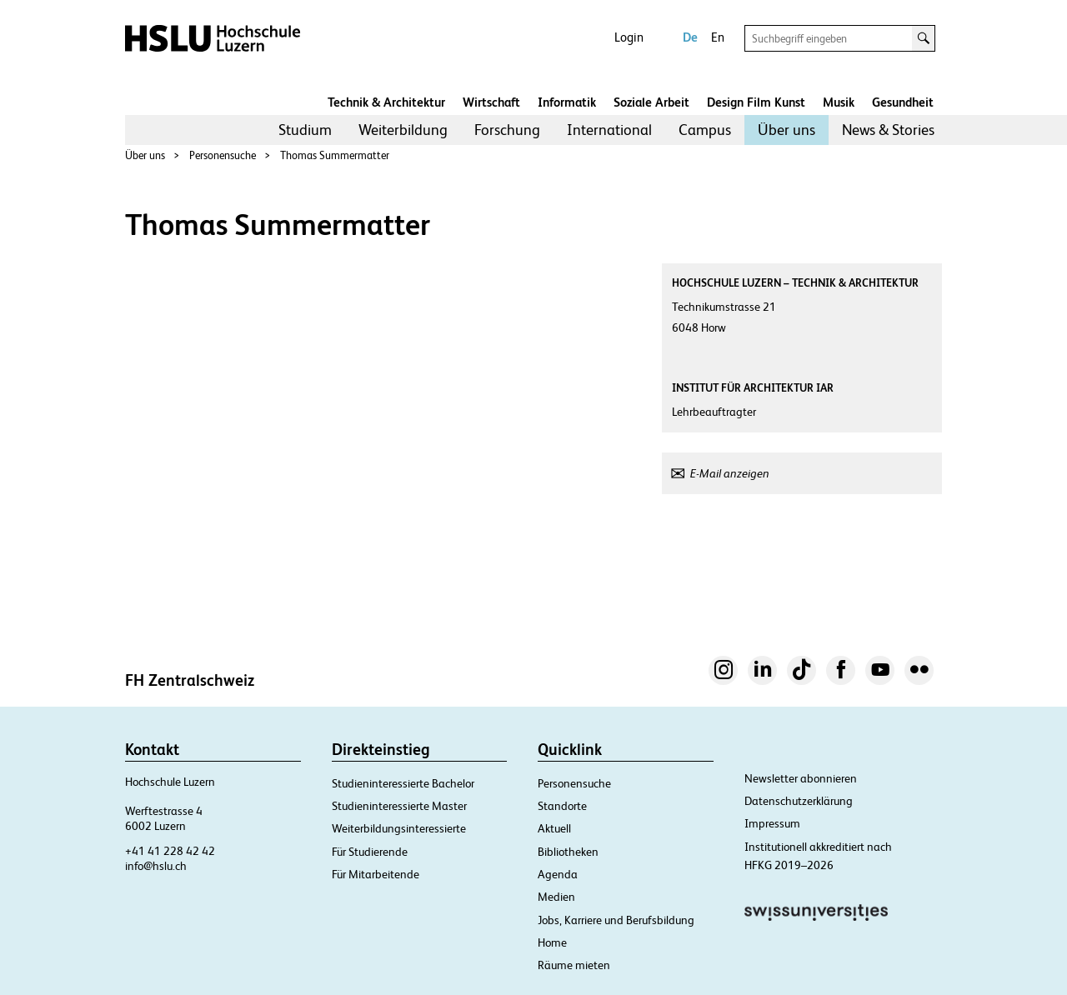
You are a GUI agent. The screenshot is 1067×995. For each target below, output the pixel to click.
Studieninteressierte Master (399, 805)
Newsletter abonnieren (800, 778)
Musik (838, 102)
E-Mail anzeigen (729, 473)
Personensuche (222, 155)
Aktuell (554, 828)
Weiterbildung (403, 129)
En (717, 37)
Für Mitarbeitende (375, 874)
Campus (705, 129)
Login (629, 37)
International (609, 129)
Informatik (567, 102)
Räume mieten (574, 965)
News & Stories (888, 129)
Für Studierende (370, 851)
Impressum (772, 823)
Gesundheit (903, 102)
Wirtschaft (491, 102)
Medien (556, 896)
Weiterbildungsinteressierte (399, 828)
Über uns (786, 129)
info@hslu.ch (156, 865)
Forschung (507, 129)
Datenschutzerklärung (798, 801)
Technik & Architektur (386, 102)
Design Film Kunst (756, 102)
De (690, 37)
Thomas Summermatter (334, 155)
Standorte (562, 805)
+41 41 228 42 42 (170, 851)
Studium (305, 129)
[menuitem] (305, 130)
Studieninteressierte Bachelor (403, 783)
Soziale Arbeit (651, 102)
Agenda (558, 874)
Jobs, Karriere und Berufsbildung (616, 920)
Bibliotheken (568, 851)
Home (552, 942)
